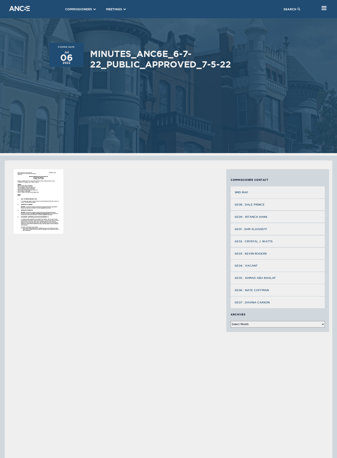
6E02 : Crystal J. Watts (254, 241)
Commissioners (80, 9)
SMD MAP (241, 192)
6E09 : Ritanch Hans (251, 216)
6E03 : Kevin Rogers (251, 253)
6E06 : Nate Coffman (252, 290)
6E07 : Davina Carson (253, 302)
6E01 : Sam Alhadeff (251, 229)
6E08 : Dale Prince (250, 204)
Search (291, 9)
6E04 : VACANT (246, 265)
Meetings (116, 9)
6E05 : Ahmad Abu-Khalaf (256, 277)
